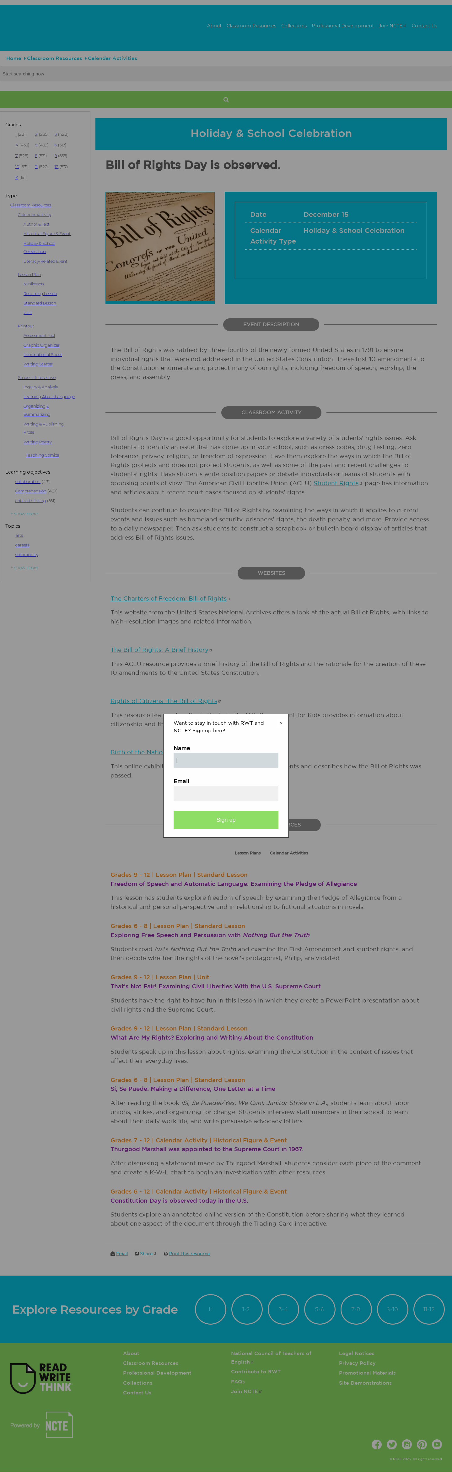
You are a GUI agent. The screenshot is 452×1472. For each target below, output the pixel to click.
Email (181, 781)
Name (182, 748)
